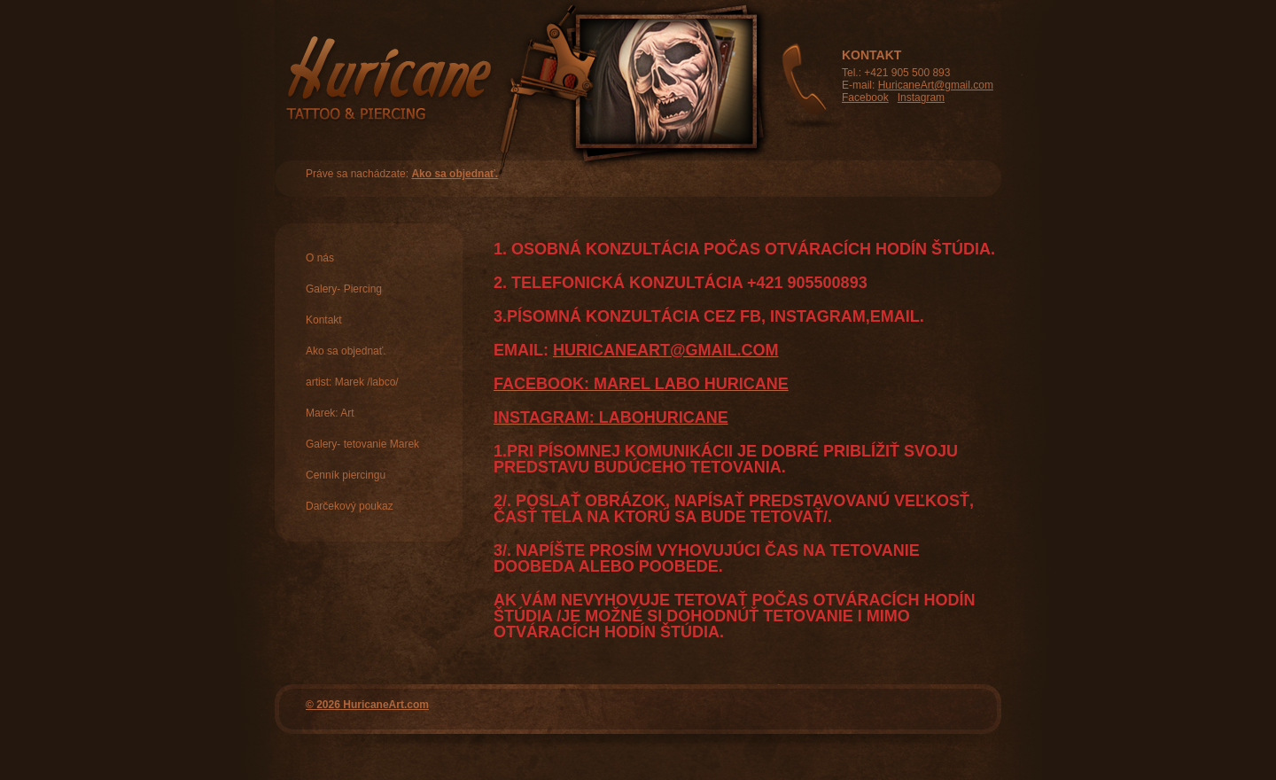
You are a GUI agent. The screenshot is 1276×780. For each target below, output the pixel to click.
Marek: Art (330, 413)
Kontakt (324, 320)
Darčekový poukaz (349, 506)
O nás (320, 258)
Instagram (921, 97)
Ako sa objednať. (454, 174)
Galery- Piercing (344, 289)
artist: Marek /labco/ (352, 382)
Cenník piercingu (345, 475)
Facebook (865, 97)
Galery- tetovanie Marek (362, 444)
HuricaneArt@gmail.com (935, 85)
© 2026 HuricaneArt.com (367, 704)
